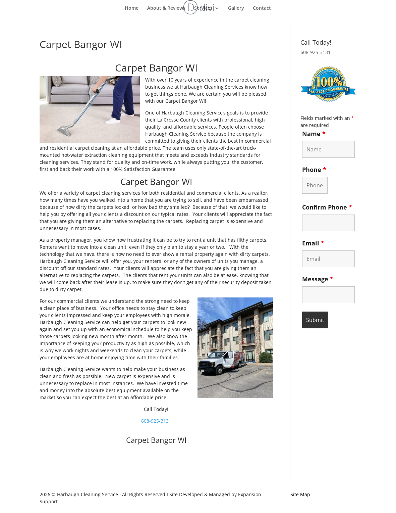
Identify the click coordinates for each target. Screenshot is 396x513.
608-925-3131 (156, 421)
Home (131, 8)
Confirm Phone (327, 207)
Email (313, 243)
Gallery (236, 8)
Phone (314, 170)
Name (314, 134)
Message (317, 279)
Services (203, 8)
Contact (262, 8)
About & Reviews (166, 8)
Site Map (300, 494)
